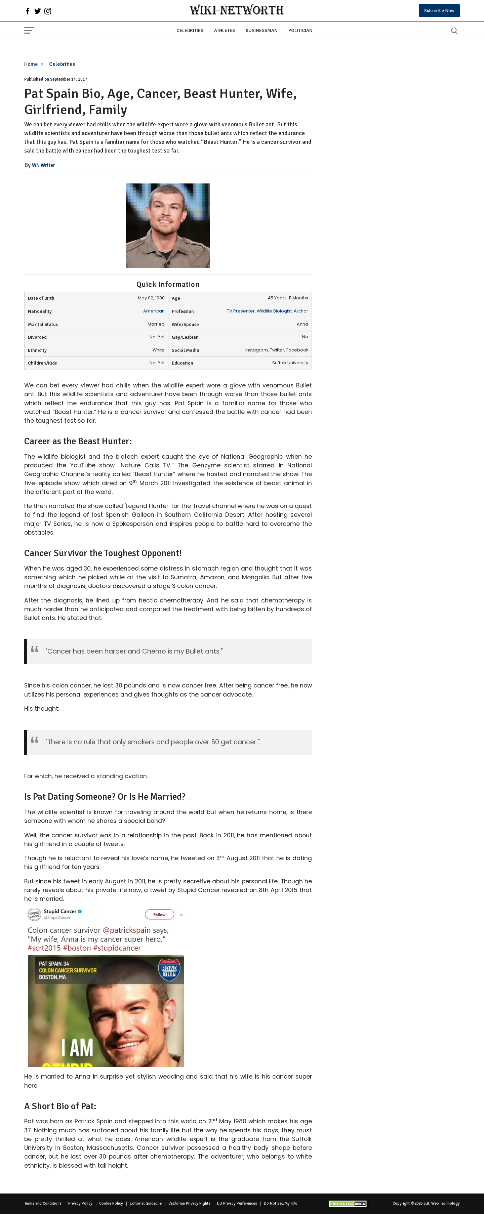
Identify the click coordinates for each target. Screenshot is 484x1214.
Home (31, 64)
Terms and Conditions (43, 1203)
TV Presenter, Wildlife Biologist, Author (267, 311)
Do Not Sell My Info (280, 1203)
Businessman (262, 30)
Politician (300, 30)
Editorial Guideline (146, 1203)
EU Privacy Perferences (237, 1203)
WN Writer (43, 165)
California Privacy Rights (189, 1203)
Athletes (224, 30)
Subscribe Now (439, 10)
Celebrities (189, 30)
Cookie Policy (111, 1203)
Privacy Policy (80, 1203)
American (154, 311)
